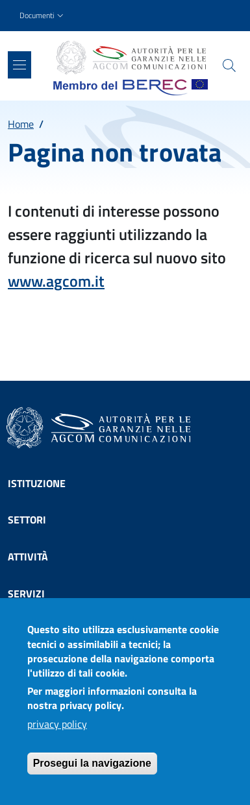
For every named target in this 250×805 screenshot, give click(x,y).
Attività (28, 556)
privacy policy (57, 735)
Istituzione (37, 483)
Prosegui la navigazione (92, 774)
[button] (42, 16)
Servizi (26, 593)
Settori (27, 519)
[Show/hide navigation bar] (19, 64)
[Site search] (229, 65)
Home (21, 124)
